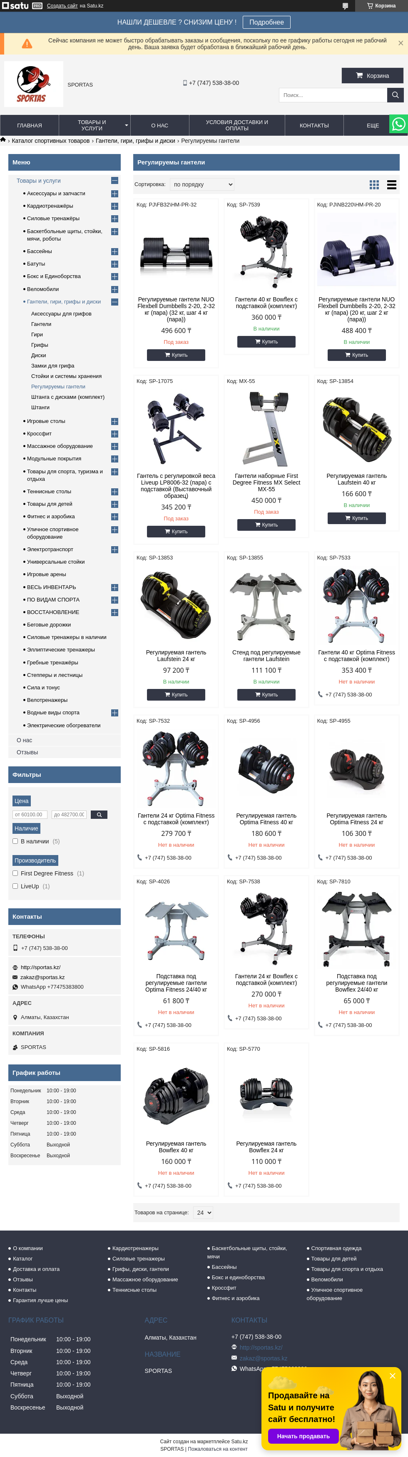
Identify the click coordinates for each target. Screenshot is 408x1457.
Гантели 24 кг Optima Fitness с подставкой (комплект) (176, 818)
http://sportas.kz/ (40, 967)
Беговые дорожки (49, 625)
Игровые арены (46, 574)
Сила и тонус (43, 687)
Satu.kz (239, 1442)
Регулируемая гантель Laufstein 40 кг (356, 479)
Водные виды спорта (53, 712)
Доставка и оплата (36, 1269)
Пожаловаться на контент (217, 1449)
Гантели (41, 324)
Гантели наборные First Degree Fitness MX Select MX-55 (267, 482)
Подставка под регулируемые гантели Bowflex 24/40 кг (356, 983)
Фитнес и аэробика (51, 516)
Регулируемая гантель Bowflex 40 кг (176, 1147)
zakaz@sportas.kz (42, 977)
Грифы (39, 345)
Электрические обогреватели (64, 725)
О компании (28, 1248)
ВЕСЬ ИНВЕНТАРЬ (51, 587)
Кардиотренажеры (135, 1248)
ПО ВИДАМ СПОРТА (53, 600)
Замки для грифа (53, 366)
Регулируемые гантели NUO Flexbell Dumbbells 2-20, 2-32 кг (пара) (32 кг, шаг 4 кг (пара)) (176, 309)
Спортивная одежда (336, 1248)
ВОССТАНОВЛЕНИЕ (53, 612)
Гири (37, 334)
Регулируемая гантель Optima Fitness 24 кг (356, 818)
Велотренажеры (47, 700)
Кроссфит (39, 433)
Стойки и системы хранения (66, 376)
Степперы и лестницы (54, 675)
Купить (180, 355)
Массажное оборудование (60, 446)
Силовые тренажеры (138, 1259)
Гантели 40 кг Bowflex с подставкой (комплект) (266, 302)
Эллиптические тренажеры (61, 649)
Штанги (40, 407)
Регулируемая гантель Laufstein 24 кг (176, 655)
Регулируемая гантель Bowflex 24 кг (266, 1147)
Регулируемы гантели (58, 386)
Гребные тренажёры (52, 662)
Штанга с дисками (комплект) (67, 397)
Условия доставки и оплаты (237, 125)
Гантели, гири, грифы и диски (135, 140)
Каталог (22, 1259)
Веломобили (43, 289)
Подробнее (266, 22)
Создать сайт (62, 6)
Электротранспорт (50, 549)
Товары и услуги (92, 125)
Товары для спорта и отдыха (347, 1269)
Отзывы (27, 752)
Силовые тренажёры (53, 218)
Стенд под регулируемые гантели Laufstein (266, 655)
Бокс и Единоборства (54, 276)
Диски (38, 355)
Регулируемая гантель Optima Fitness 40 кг (266, 818)
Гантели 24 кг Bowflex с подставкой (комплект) (266, 979)
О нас (159, 125)
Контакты (314, 125)
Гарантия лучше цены (40, 1300)
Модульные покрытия (54, 458)
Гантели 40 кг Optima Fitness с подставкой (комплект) (357, 655)
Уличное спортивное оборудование (335, 1294)
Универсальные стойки (56, 562)
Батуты (36, 264)
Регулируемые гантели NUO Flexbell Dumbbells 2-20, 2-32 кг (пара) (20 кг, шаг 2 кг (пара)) (357, 309)
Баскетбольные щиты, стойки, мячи (247, 1252)
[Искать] (395, 95)
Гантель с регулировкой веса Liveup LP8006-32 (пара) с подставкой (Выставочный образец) (176, 485)
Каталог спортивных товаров (51, 140)
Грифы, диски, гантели (140, 1269)
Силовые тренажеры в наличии (67, 637)
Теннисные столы (49, 491)
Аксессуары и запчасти (56, 193)
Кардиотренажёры (50, 206)
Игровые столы (46, 421)
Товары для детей (49, 504)
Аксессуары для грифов (61, 314)
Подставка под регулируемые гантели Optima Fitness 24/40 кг (176, 983)
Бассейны (39, 251)
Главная (29, 125)
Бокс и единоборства (238, 1277)
